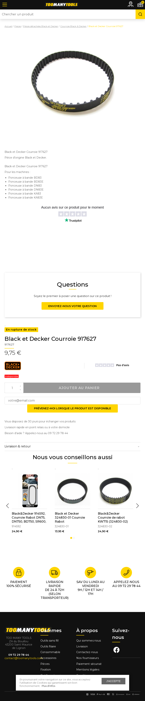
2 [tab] (74, 538)
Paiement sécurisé (89, 664)
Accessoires (48, 658)
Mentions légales (88, 669)
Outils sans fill (49, 640)
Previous (8, 506)
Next (137, 506)
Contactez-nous (87, 652)
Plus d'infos (48, 685)
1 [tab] (71, 538)
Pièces (44, 664)
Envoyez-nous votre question (72, 306)
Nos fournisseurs (87, 658)
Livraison (82, 646)
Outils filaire (48, 646)
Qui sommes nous (88, 640)
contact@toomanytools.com (24, 658)
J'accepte (113, 681)
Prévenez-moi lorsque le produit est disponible (72, 408)
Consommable (50, 652)
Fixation (45, 669)
